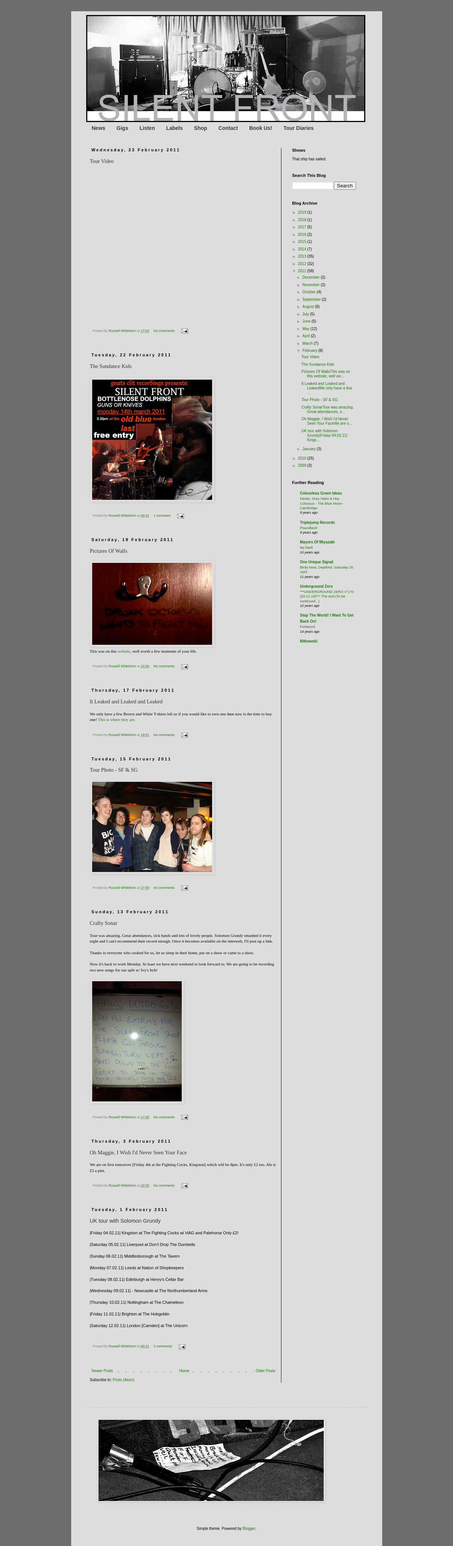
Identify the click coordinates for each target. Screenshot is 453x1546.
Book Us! (260, 128)
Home (184, 1371)
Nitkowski (309, 641)
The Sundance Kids (318, 364)
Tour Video (311, 357)
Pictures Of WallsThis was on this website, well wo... (326, 374)
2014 (302, 249)
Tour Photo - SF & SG (320, 400)
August (308, 307)
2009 (302, 465)
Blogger (248, 1528)
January (309, 449)
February (310, 350)
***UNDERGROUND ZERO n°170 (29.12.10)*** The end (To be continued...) (327, 596)
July (306, 314)
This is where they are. (117, 719)
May (306, 329)
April (306, 336)
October (309, 292)
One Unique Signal (316, 562)
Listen (147, 128)
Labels (174, 128)
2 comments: (164, 1346)
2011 (302, 271)
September (312, 299)
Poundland (308, 528)
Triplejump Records (317, 522)
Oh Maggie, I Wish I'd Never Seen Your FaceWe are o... (327, 421)
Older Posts (265, 1371)
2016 (302, 234)
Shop (200, 128)
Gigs (122, 128)
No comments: (165, 331)
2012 (302, 264)
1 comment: (163, 515)
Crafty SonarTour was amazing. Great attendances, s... (328, 409)
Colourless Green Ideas (321, 493)
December (311, 277)
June (306, 321)
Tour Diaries (298, 128)
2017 (302, 227)
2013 (302, 256)
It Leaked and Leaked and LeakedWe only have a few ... (327, 388)
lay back (306, 547)
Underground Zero (316, 586)
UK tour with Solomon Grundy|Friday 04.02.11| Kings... (324, 435)
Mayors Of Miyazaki (317, 542)
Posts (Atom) (124, 1380)
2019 (302, 212)
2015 (302, 242)
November (311, 285)
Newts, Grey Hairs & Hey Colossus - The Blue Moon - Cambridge (322, 503)
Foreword (307, 626)
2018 (302, 220)
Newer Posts (102, 1371)
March (308, 343)
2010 (302, 458)
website (124, 651)
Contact (228, 128)
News (99, 128)
